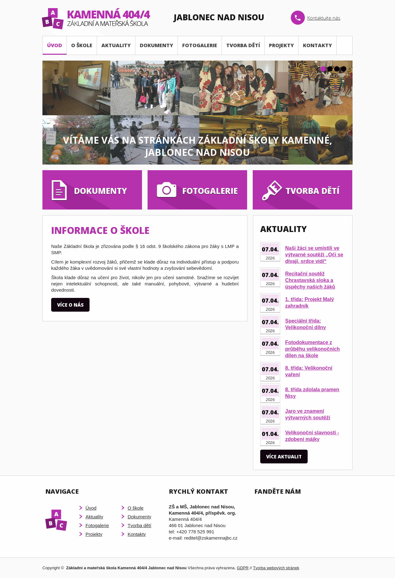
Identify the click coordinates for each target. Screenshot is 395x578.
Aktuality (116, 45)
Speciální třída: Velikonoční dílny (305, 324)
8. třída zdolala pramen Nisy (312, 393)
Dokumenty (156, 45)
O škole (81, 45)
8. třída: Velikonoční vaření (308, 371)
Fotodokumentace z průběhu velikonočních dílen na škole (312, 349)
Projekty (281, 45)
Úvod (54, 45)
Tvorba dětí (243, 45)
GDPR (243, 568)
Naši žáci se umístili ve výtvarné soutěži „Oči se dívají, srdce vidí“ (314, 254)
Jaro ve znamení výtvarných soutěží (307, 414)
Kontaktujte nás (323, 18)
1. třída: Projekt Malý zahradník (309, 303)
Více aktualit (284, 456)
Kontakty (317, 45)
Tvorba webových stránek (276, 568)
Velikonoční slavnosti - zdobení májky (312, 436)
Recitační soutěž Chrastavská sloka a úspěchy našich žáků (310, 280)
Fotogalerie (199, 45)
